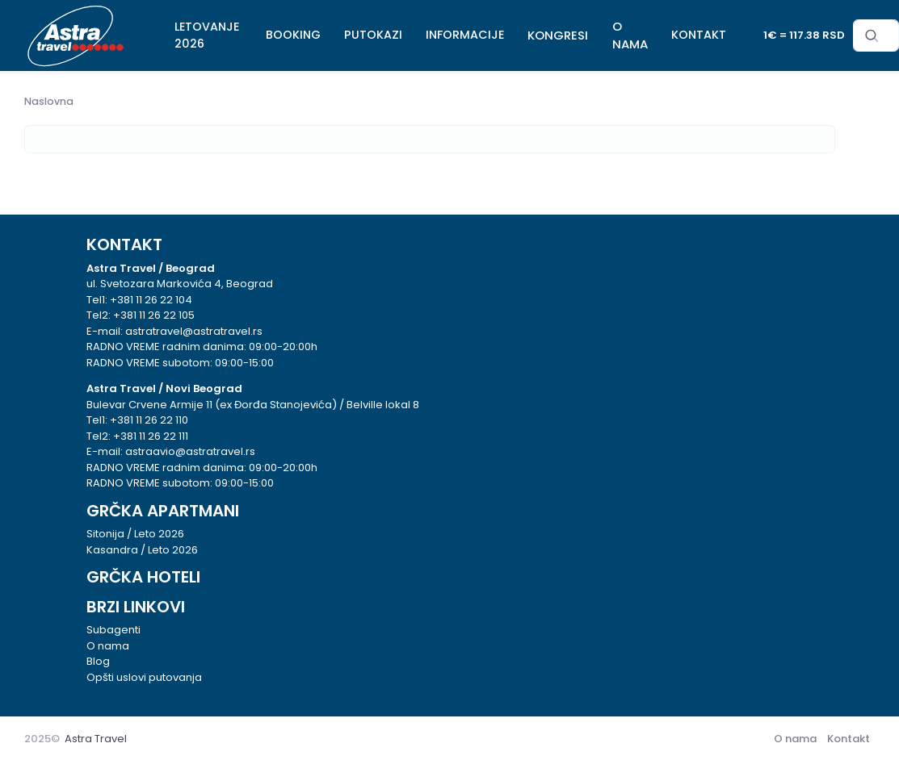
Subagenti (113, 629)
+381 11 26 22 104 (151, 299)
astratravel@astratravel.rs (194, 331)
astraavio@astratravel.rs (190, 451)
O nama (107, 646)
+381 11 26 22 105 (154, 315)
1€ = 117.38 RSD (804, 35)
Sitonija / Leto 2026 (135, 533)
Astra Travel (96, 738)
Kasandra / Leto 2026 (142, 549)
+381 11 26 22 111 (150, 436)
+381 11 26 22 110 (149, 420)
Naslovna (49, 101)
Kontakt (848, 738)
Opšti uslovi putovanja (144, 677)
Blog (98, 661)
